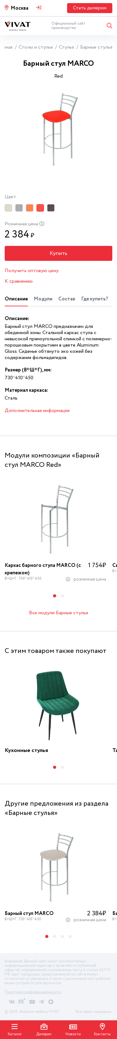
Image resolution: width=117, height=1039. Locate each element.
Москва (19, 8)
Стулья (66, 47)
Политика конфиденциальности (33, 992)
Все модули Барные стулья (58, 612)
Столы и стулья (36, 47)
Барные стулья (96, 47)
